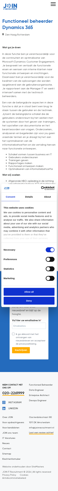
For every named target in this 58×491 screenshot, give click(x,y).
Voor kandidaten (10, 428)
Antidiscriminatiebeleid (14, 478)
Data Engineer (36, 390)
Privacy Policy (9, 475)
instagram (11, 402)
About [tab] (47, 196)
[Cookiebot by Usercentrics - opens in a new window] (41, 188)
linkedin (10, 408)
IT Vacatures (8, 438)
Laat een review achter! (41, 433)
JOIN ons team (10, 433)
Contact (6, 449)
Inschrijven (21, 350)
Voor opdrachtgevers (13, 422)
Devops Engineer (37, 400)
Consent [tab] (10, 196)
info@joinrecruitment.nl (41, 428)
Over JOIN (7, 417)
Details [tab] (29, 196)
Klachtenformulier (11, 459)
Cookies (24, 475)
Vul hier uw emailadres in (26, 320)
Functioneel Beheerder (41, 385)
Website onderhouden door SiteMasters (23, 466)
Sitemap (6, 454)
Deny (29, 300)
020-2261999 (13, 393)
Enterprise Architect (39, 395)
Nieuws (6, 443)
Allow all (29, 291)
